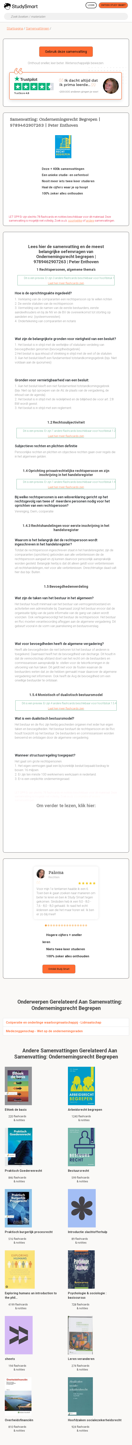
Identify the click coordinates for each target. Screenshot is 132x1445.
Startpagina (15, 28)
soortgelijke (75, 220)
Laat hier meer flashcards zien (66, 283)
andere (90, 220)
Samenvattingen (37, 28)
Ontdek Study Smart (113, 5)
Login (91, 5)
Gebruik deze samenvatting (66, 52)
